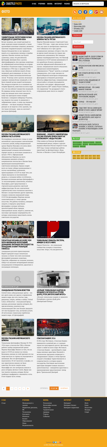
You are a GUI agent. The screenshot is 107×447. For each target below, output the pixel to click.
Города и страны (88, 142)
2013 (98, 156)
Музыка (87, 410)
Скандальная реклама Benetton (16, 290)
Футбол (85, 144)
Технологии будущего (26, 413)
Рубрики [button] (41, 4)
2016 (78, 158)
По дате (53, 388)
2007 (78, 156)
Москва (82, 146)
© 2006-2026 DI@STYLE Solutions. (53, 445)
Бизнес (24, 419)
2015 (74, 158)
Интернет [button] (58, 4)
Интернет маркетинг (71, 407)
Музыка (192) (79, 28)
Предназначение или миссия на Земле (91, 67)
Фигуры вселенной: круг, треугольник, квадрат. (88, 95)
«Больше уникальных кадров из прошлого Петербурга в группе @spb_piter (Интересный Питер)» (51, 292)
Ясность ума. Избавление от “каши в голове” (89, 81)
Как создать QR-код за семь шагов (89, 74)
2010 (86, 156)
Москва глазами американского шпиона (16, 339)
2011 (90, 156)
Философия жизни (95, 144)
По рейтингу (64, 388)
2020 (94, 158)
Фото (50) (77, 22)
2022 (98, 158)
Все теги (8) (100, 139)
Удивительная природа (48, 411)
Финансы (25, 416)
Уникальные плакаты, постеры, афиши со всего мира (50, 241)
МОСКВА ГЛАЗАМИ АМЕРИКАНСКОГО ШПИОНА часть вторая (16, 135)
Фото (86, 403)
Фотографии (77, 142)
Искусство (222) (79, 26)
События (46, 416)
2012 (94, 156)
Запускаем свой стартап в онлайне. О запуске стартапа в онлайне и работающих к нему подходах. (87, 127)
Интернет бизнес (70, 405)
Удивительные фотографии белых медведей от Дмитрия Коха (17, 38)
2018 (86, 158)
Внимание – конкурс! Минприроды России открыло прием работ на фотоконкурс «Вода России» (52, 136)
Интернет (67, 403)
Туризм (46, 414)
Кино (86, 405)
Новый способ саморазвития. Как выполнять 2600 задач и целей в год (90, 117)
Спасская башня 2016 (46, 338)
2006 (74, 156)
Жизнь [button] (49, 4)
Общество (46, 407)
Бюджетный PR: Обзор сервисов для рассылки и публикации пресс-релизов (91, 58)
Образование (27, 421)
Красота (98, 142)
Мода (24, 423)
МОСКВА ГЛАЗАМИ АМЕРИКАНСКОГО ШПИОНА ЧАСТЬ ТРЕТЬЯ (51, 38)
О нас (4, 403)
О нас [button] (34, 4)
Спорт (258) (78, 31)
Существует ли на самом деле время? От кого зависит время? (90, 109)
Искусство (88, 407)
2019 (90, 158)
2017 (82, 158)
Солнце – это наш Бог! (87, 102)
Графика (76, 146)
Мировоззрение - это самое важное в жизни (89, 88)
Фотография (77, 144)
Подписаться (78, 47)
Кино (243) (78, 24)
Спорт (87, 412)
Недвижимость (27, 425)
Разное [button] (67, 4)
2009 (82, 156)
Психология (47, 403)
